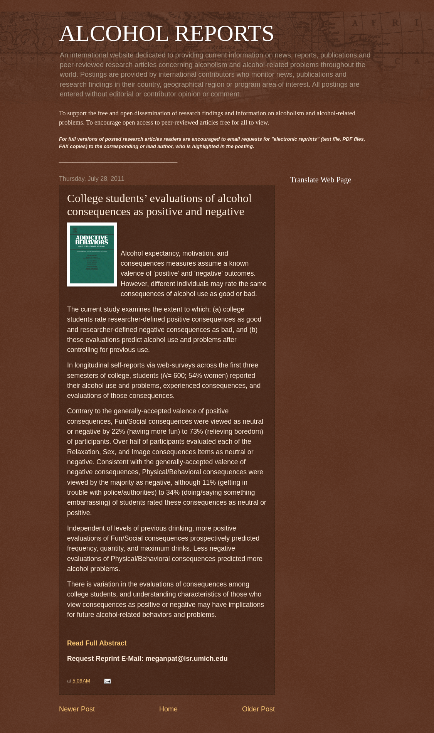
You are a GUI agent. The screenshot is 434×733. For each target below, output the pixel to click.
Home (168, 709)
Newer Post (77, 709)
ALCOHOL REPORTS (166, 33)
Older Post (258, 709)
